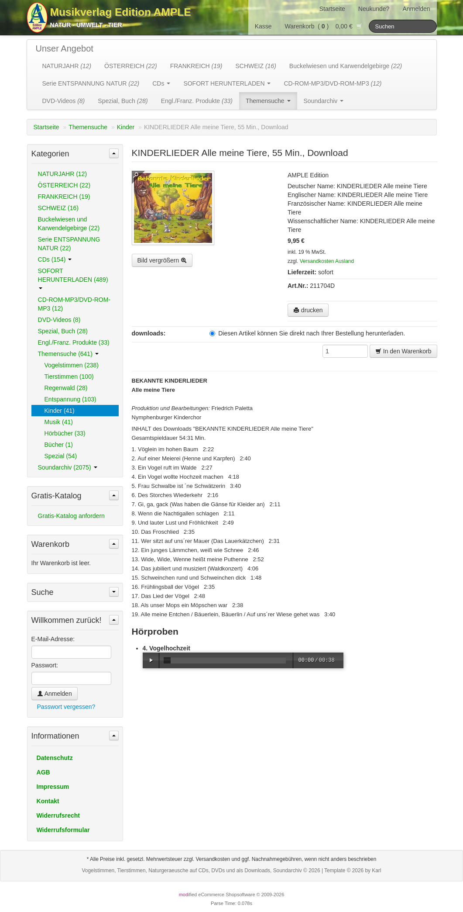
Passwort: (44, 665)
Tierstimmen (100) (69, 376)
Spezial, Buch (122, 100)
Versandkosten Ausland (327, 261)
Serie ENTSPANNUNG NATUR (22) (69, 244)
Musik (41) (59, 421)
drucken (308, 310)
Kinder (125, 127)
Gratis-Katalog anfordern (71, 515)
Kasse (263, 26)
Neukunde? (374, 8)
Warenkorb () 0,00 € (323, 26)
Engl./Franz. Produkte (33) (74, 342)
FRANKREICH (196, 65)
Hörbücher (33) (65, 433)
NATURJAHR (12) (62, 173)
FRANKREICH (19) (64, 196)
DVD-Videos (63, 100)
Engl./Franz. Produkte (197, 100)
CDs (161, 83)
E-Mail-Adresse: (53, 639)
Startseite (332, 8)
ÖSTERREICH (130, 65)
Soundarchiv (324, 100)
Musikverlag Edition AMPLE (120, 12)
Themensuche (268, 100)
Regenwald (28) (66, 387)
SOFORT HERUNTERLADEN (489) (73, 278)
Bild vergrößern (162, 260)
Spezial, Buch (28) (63, 331)
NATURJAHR (67, 65)
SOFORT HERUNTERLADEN (227, 83)
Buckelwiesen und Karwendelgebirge (345, 65)
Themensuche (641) (68, 353)
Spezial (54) (61, 456)
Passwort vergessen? (66, 706)
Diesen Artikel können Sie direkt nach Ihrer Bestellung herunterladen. (307, 333)
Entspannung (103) (70, 399)
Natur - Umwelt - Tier (86, 24)
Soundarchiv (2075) (67, 467)
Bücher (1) (59, 444)
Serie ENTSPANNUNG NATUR (91, 83)
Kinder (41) (60, 410)
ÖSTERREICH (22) (64, 185)
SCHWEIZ (255, 65)
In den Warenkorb (403, 351)
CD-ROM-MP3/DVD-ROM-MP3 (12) (74, 304)
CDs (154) (55, 259)
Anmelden (416, 8)
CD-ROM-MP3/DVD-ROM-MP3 (332, 83)
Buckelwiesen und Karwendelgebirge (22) (69, 223)
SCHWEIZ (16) (58, 207)
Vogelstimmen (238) (72, 365)
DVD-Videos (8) (59, 319)
